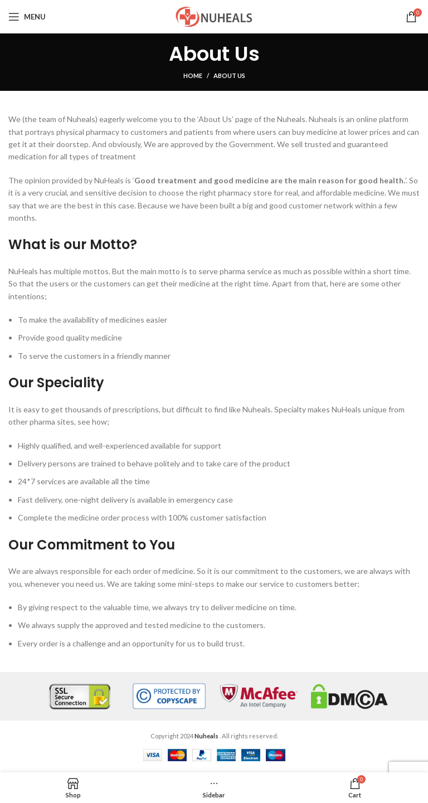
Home (192, 75)
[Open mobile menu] (27, 17)
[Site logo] (214, 16)
